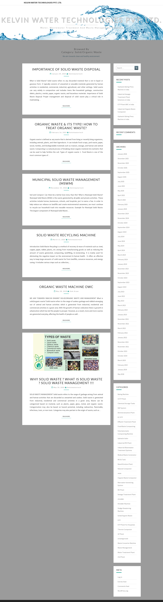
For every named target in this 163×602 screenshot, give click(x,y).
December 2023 (123, 269)
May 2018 (121, 374)
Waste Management (125, 548)
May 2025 (121, 191)
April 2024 (121, 250)
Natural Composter (125, 469)
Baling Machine (123, 394)
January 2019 (122, 370)
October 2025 (122, 168)
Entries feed (122, 582)
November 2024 (123, 218)
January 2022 (122, 337)
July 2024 (121, 236)
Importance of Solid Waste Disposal (66, 69)
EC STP (120, 417)
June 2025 (121, 186)
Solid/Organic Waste (125, 516)
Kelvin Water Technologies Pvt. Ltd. (43, 2)
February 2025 (123, 204)
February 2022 (123, 333)
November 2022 (123, 324)
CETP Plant (122, 399)
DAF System (122, 408)
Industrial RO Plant (125, 443)
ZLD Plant (121, 557)
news (119, 473)
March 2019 (122, 360)
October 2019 (122, 356)
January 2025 (122, 209)
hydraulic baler (123, 438)
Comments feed (123, 586)
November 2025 (123, 163)
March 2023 (122, 305)
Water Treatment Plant (126, 552)
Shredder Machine (124, 504)
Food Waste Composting (126, 426)
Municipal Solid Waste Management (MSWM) (66, 181)
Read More (67, 106)
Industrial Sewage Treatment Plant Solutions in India (124, 97)
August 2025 (122, 177)
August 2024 (122, 232)
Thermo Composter (125, 529)
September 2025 (123, 172)
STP (119, 520)
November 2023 (123, 273)
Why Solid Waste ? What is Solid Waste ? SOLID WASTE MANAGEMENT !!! (66, 381)
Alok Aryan (74, 291)
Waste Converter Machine (127, 543)
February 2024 (123, 259)
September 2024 (123, 227)
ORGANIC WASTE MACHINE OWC (66, 287)
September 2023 (123, 282)
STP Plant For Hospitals (126, 525)
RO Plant (121, 490)
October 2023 (122, 278)
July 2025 (121, 181)
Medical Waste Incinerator (127, 455)
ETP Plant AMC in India (126, 104)
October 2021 (122, 351)
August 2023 (122, 287)
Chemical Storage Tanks (126, 403)
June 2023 (121, 296)
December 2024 (123, 214)
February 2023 (123, 310)
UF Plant (121, 534)
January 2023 (122, 315)
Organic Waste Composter (127, 478)
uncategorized (123, 539)
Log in (120, 577)
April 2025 (121, 195)
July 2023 (121, 292)
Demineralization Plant (126, 413)
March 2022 (122, 328)
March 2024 (122, 255)
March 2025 (122, 200)
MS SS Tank (122, 460)
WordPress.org (123, 591)
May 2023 (121, 301)
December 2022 (123, 319)
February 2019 (123, 365)
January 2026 (122, 154)
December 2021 (123, 342)
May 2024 (121, 246)
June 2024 (121, 241)
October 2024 (122, 223)
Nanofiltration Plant (125, 464)
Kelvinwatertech (76, 74)
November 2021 (123, 347)
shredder (121, 499)
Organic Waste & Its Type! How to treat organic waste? (66, 126)
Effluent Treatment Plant (127, 422)
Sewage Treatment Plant (127, 494)
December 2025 (123, 158)
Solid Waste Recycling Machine (66, 235)
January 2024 (122, 264)
